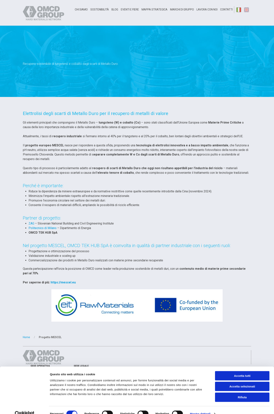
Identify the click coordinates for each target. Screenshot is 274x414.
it (239, 9)
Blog (115, 9)
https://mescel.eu (63, 282)
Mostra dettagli (200, 406)
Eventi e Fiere (130, 9)
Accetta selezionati (242, 379)
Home (26, 337)
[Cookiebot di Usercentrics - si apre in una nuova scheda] (24, 406)
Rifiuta (242, 390)
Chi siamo (81, 9)
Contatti (226, 9)
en (247, 9)
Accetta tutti (242, 368)
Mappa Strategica (154, 9)
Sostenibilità (99, 9)
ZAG (31, 223)
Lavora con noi (207, 9)
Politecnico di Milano (43, 228)
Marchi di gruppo (182, 9)
